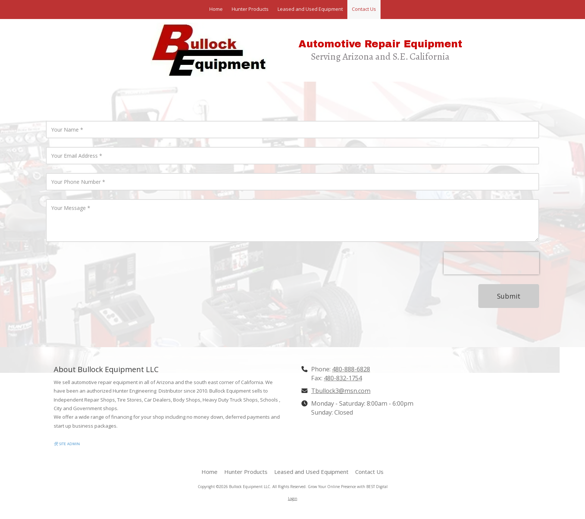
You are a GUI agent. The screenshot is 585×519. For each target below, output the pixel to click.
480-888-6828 (351, 369)
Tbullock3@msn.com (340, 391)
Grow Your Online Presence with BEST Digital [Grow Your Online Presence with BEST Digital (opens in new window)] (348, 486)
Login (292, 498)
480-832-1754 (343, 378)
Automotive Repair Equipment (380, 44)
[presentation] (491, 263)
